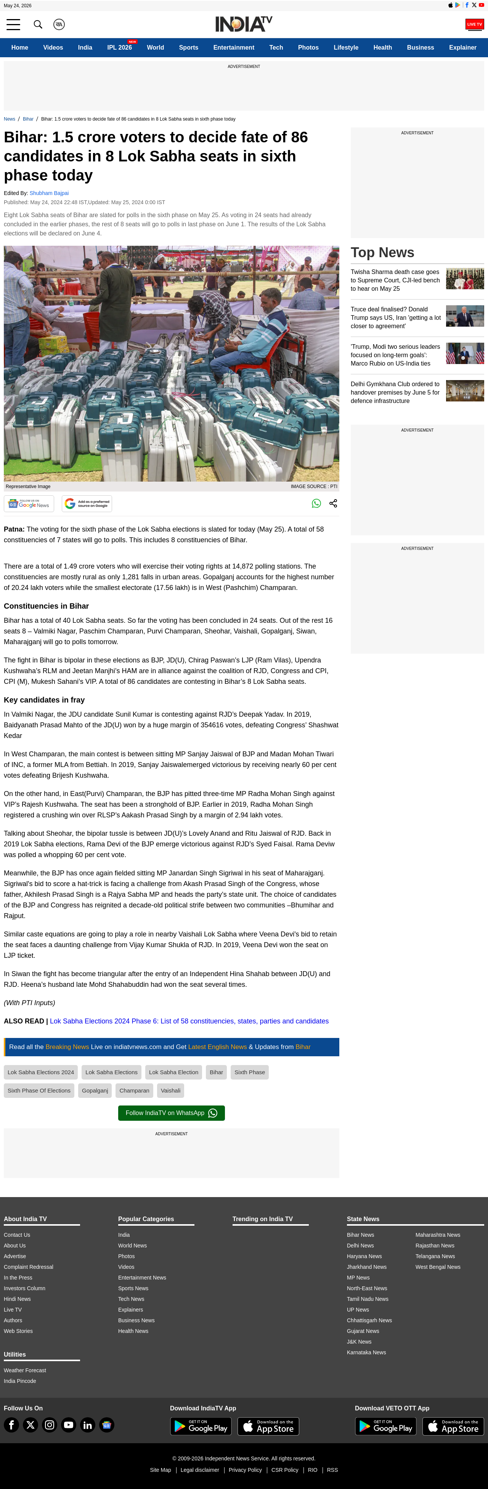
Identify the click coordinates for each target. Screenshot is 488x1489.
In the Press (18, 1278)
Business (420, 47)
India (85, 47)
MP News (358, 1278)
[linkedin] (87, 1425)
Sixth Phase (249, 1072)
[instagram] (49, 1425)
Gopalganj (95, 1090)
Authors (13, 1320)
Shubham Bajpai (49, 193)
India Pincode (20, 1381)
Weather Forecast (25, 1370)
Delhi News (360, 1245)
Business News (136, 1320)
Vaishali (170, 1090)
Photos (308, 47)
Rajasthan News (435, 1245)
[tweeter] (30, 1425)
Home (19, 47)
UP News (358, 1310)
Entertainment (234, 47)
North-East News (367, 1288)
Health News (133, 1331)
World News (132, 1245)
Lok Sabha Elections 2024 (41, 1072)
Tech (276, 47)
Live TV (13, 1310)
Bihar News (360, 1235)
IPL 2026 (119, 47)
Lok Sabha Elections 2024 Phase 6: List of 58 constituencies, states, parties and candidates (189, 1021)
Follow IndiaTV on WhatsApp (171, 1113)
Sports (189, 47)
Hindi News (17, 1299)
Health (383, 47)
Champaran (134, 1090)
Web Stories (18, 1331)
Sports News (133, 1288)
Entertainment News (142, 1278)
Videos (53, 47)
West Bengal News (438, 1267)
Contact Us (17, 1235)
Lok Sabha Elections (111, 1072)
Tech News (131, 1299)
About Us (15, 1245)
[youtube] (68, 1425)
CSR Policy (285, 1470)
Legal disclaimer (200, 1470)
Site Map (160, 1470)
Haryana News (364, 1256)
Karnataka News (366, 1352)
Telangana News (435, 1256)
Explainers (130, 1310)
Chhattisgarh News (369, 1320)
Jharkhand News (367, 1267)
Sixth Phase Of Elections (39, 1090)
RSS (332, 1470)
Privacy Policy (245, 1470)
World (155, 47)
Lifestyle (346, 47)
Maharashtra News (438, 1235)
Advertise (15, 1256)
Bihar (28, 119)
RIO (313, 1470)
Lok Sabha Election (173, 1072)
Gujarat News (363, 1331)
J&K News (359, 1342)
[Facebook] (11, 1425)
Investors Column (24, 1288)
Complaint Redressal (28, 1267)
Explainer (463, 47)
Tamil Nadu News (367, 1299)
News (9, 119)
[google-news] (106, 1425)
